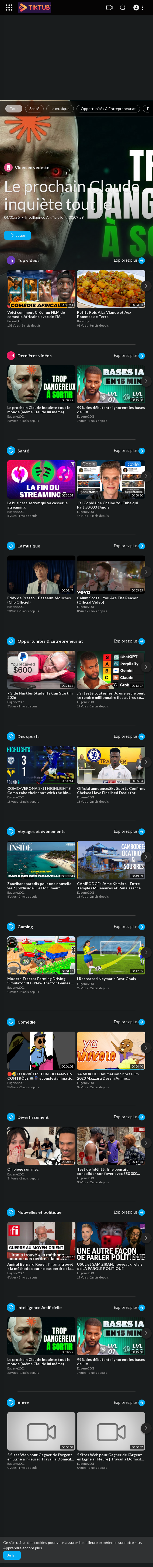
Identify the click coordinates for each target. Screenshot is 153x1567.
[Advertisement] (76, 63)
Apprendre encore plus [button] (22, 1548)
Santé (34, 108)
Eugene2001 (16, 416)
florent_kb (14, 321)
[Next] (146, 286)
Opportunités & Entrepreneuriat (108, 108)
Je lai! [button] (12, 1555)
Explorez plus (129, 260)
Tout (14, 108)
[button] (139, 7)
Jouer (17, 235)
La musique (60, 108)
